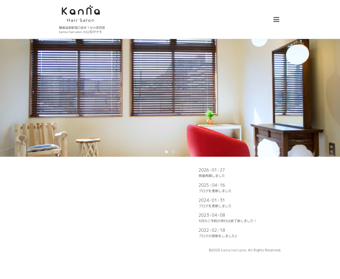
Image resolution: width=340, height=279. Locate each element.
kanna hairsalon (233, 250)
